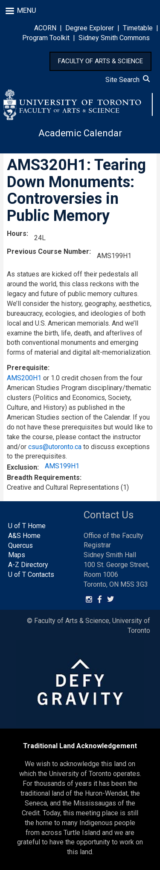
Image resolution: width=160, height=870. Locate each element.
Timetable (138, 28)
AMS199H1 (62, 466)
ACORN (45, 28)
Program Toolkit (46, 38)
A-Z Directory (28, 565)
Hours (16, 233)
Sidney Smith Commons (114, 38)
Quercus (20, 545)
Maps (16, 555)
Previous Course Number (48, 251)
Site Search (127, 80)
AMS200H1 (24, 378)
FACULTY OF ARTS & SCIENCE (100, 61)
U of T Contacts (31, 574)
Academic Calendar (80, 133)
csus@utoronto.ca (54, 447)
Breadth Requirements (43, 477)
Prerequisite (27, 368)
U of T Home (27, 526)
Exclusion (22, 467)
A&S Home (24, 536)
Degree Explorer (89, 28)
